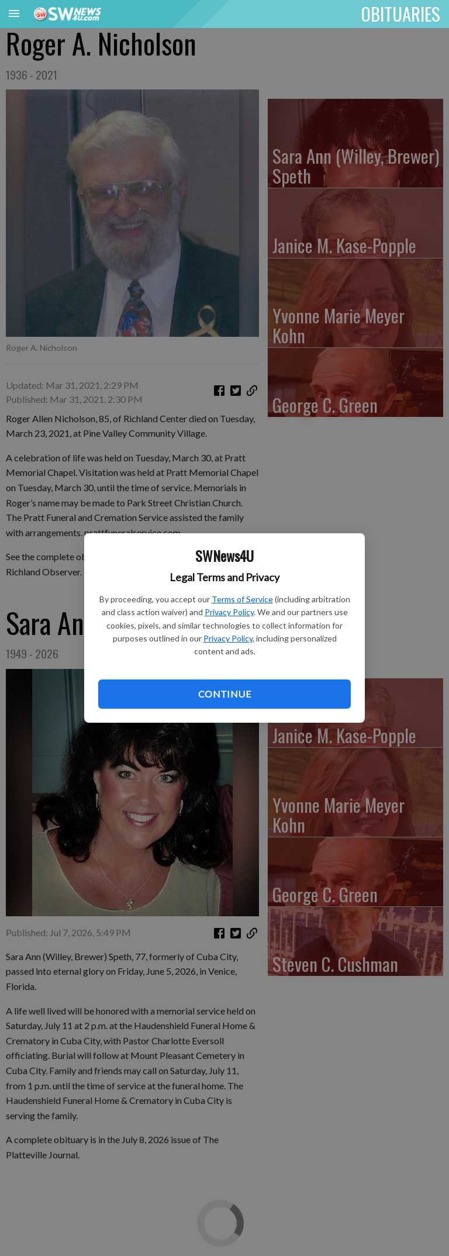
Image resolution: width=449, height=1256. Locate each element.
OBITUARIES (400, 13)
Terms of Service (242, 599)
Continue (224, 693)
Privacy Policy (229, 612)
